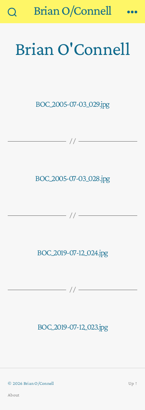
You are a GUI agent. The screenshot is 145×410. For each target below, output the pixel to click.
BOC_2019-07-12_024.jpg (72, 252)
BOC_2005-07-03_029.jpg (72, 104)
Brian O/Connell (73, 10)
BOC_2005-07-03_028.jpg (72, 178)
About (13, 395)
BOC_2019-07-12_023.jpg (72, 326)
